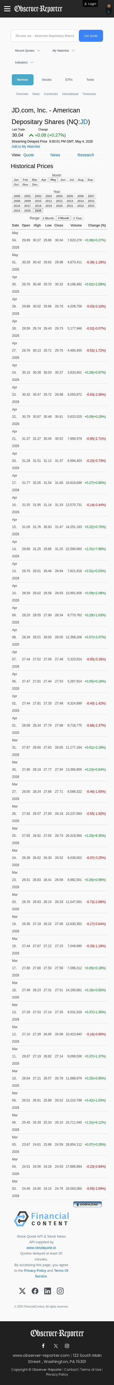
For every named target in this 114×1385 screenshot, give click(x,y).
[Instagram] (60, 1291)
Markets (22, 79)
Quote (28, 155)
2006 (80, 196)
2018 (38, 205)
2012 (59, 201)
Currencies (51, 93)
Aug (80, 179)
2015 (91, 201)
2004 (59, 196)
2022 (80, 205)
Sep (90, 179)
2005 (70, 196)
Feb (25, 179)
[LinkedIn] (47, 1291)
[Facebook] (35, 1291)
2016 (17, 205)
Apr (43, 179)
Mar (35, 179)
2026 (38, 210)
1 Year (77, 218)
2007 (91, 196)
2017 (27, 205)
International (70, 93)
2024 (17, 210)
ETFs (68, 79)
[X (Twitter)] (22, 1291)
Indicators (21, 62)
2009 (27, 201)
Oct (16, 184)
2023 (91, 205)
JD (84, 121)
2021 (70, 205)
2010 (38, 201)
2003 (48, 196)
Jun (62, 179)
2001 (27, 196)
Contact (71, 1369)
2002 (38, 196)
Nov (25, 184)
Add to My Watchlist (26, 146)
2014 (80, 201)
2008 (17, 201)
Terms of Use (90, 1369)
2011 (48, 201)
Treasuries (89, 93)
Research (86, 155)
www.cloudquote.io (41, 1248)
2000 (17, 196)
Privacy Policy (35, 1271)
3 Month (63, 218)
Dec (35, 184)
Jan (16, 179)
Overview (22, 93)
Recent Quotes (24, 50)
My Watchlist (61, 50)
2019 (48, 205)
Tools (90, 79)
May (53, 179)
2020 (59, 205)
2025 (27, 210)
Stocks (47, 79)
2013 (70, 201)
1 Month (48, 218)
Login (92, 4)
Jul (71, 179)
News (36, 93)
